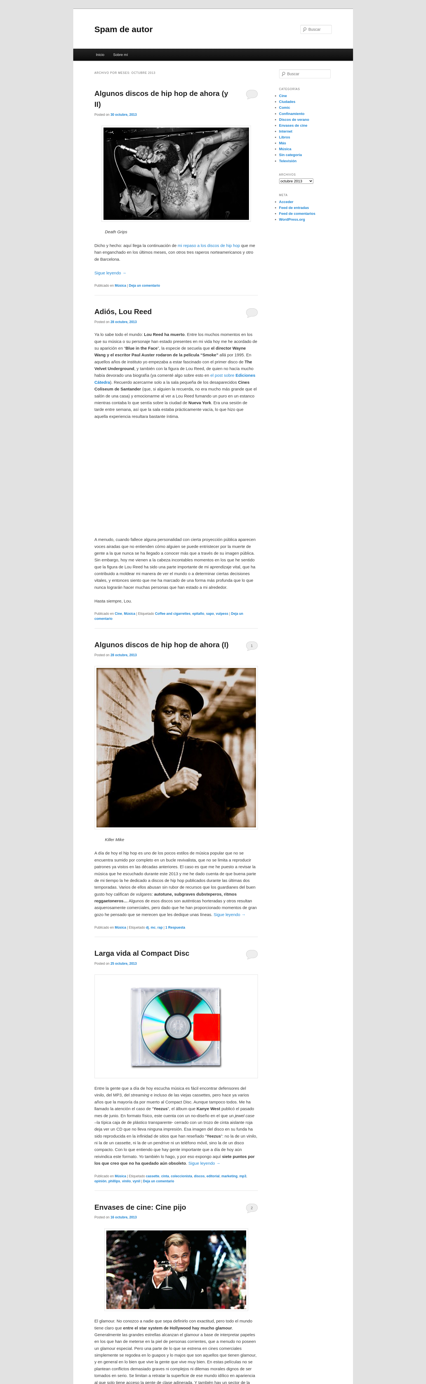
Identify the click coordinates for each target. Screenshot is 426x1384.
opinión (101, 1181)
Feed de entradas (294, 208)
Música (120, 286)
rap (160, 927)
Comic (284, 107)
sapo (210, 614)
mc (153, 927)
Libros (284, 137)
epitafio (198, 614)
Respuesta (175, 927)
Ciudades (287, 102)
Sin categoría (290, 155)
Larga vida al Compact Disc (142, 953)
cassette (152, 1176)
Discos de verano (294, 119)
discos (199, 1176)
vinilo (126, 1181)
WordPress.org (292, 219)
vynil (136, 1181)
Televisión (288, 161)
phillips (114, 1181)
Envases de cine (293, 125)
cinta (165, 1176)
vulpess (222, 614)
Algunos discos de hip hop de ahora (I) (162, 645)
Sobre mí (120, 55)
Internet (286, 131)
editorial (213, 1176)
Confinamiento (292, 114)
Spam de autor (124, 29)
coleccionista (181, 1176)
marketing (229, 1176)
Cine (118, 614)
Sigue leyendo (110, 272)
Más (282, 143)
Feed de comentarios (297, 213)
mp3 (242, 1176)
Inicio (100, 55)
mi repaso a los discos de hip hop (209, 245)
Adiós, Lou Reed (123, 311)
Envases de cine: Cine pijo (140, 1207)
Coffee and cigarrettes (172, 614)
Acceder (286, 202)
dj (147, 927)
